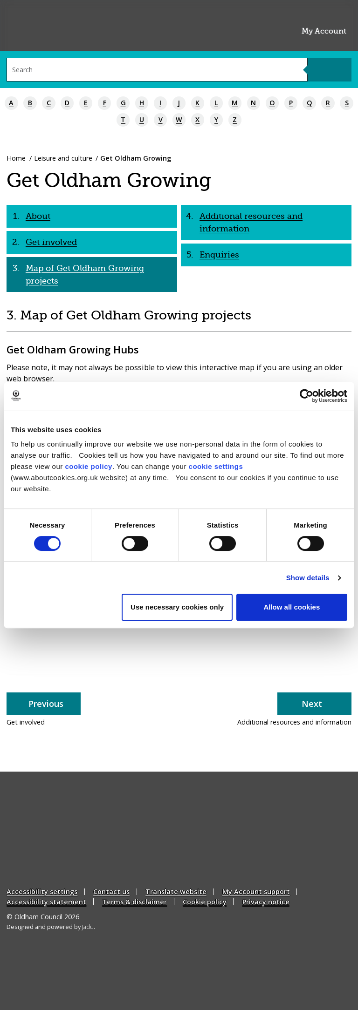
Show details (308, 578)
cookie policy (88, 466)
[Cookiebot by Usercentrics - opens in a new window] (306, 396)
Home (16, 158)
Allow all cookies (291, 607)
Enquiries (219, 254)
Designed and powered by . (51, 927)
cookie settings (216, 466)
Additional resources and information (251, 222)
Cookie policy (205, 901)
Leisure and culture (63, 158)
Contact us (111, 892)
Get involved (51, 242)
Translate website (176, 892)
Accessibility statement (46, 901)
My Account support (256, 892)
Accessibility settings (42, 892)
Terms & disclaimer (134, 901)
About (38, 216)
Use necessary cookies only (177, 607)
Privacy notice (265, 901)
